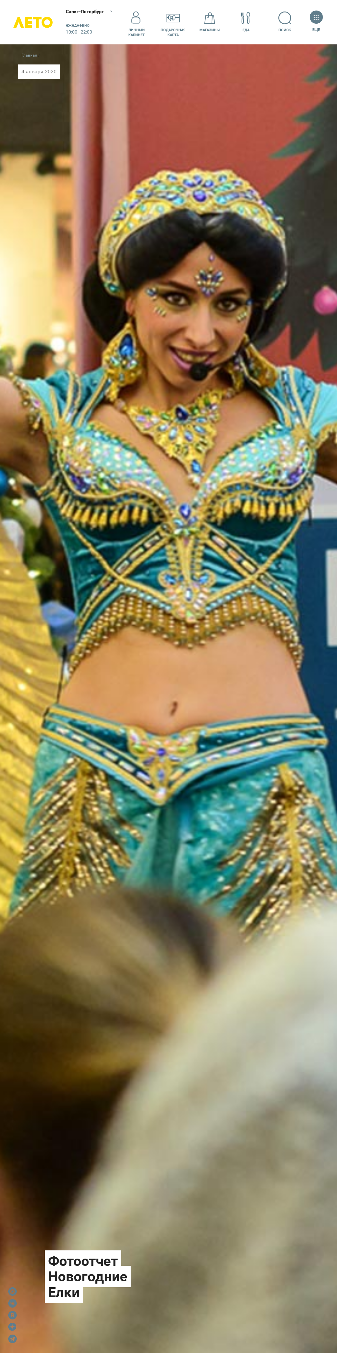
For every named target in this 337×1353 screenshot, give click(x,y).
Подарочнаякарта (173, 22)
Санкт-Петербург (85, 11)
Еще (316, 22)
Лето (33, 22)
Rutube (12, 1315)
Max (12, 1291)
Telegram (12, 1339)
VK (12, 1303)
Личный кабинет (136, 22)
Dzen (12, 1327)
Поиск (285, 22)
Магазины (209, 22)
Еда (245, 22)
